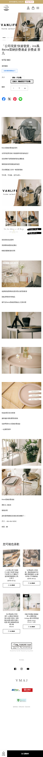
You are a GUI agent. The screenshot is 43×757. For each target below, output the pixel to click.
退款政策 (27, 707)
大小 (3, 77)
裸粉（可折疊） (17, 77)
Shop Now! (29, 2)
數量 (3, 87)
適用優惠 (5, 66)
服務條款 (15, 707)
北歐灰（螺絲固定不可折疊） (22, 81)
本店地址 (21, 660)
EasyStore (30, 651)
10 (40, 37)
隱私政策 (21, 707)
